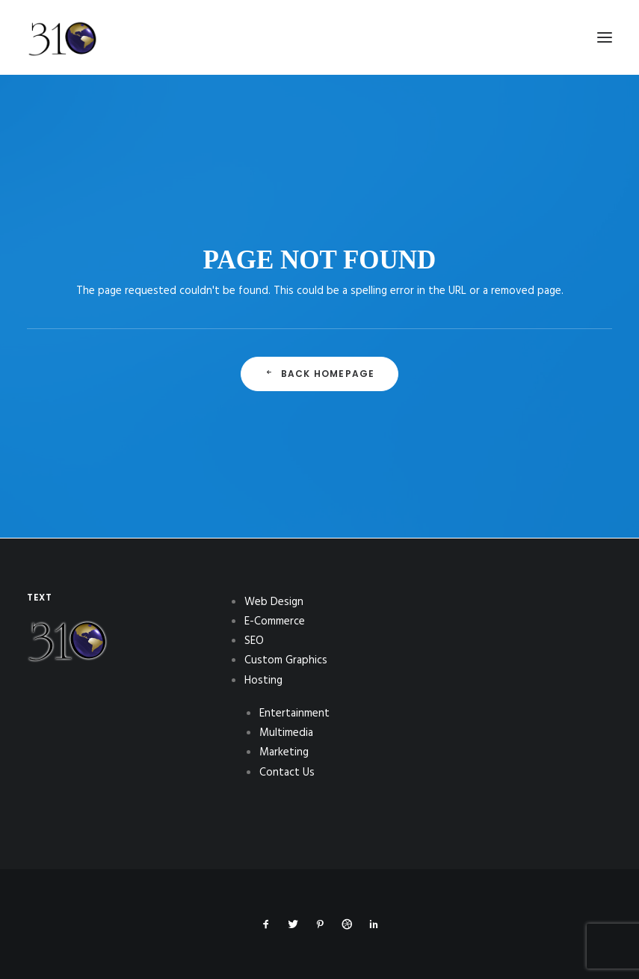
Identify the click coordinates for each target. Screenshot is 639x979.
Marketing (284, 752)
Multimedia (286, 733)
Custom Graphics (285, 660)
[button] (604, 37)
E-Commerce (274, 621)
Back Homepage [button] (320, 373)
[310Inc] (62, 76)
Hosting (263, 681)
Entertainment (294, 713)
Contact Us (287, 773)
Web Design (273, 602)
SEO (254, 641)
